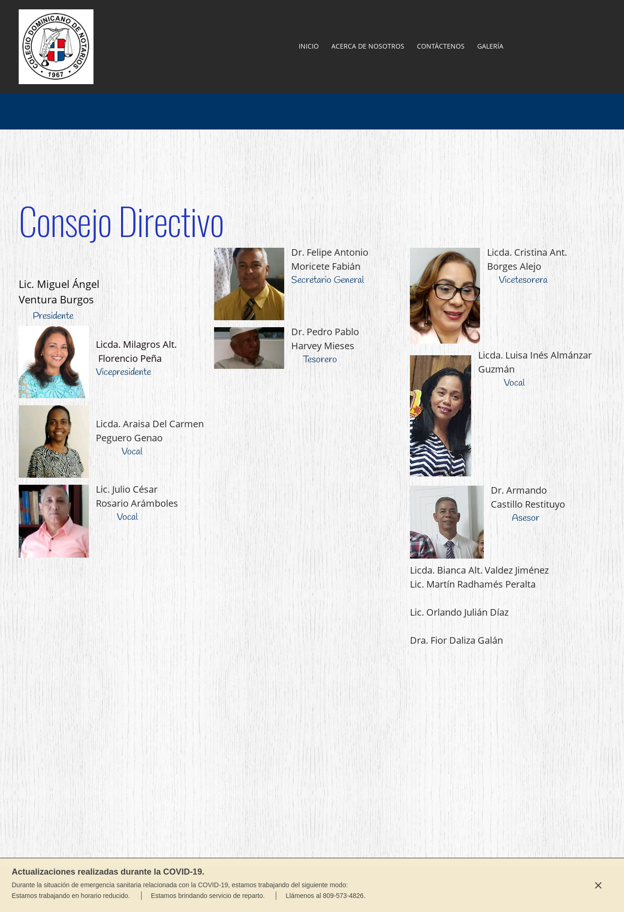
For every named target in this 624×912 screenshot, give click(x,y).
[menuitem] (309, 47)
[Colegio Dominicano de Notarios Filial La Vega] (56, 46)
